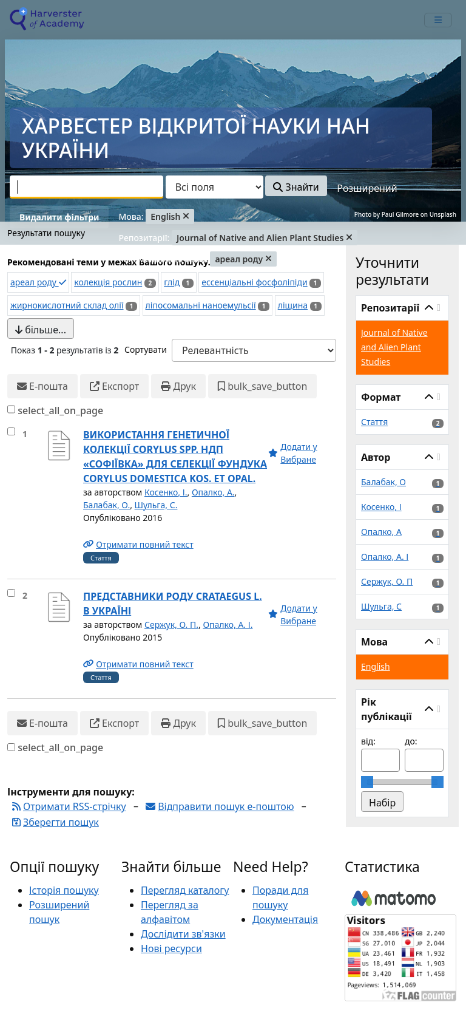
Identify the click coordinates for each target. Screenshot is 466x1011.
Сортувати (145, 349)
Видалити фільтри (59, 217)
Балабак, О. (106, 505)
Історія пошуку (64, 890)
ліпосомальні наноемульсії (201, 305)
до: (411, 741)
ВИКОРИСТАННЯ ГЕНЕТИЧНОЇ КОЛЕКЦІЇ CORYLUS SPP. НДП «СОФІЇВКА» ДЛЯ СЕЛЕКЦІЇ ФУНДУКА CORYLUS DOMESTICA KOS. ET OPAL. (175, 456)
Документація (285, 919)
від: (368, 741)
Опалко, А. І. (227, 624)
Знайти (296, 187)
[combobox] (86, 187)
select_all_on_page (60, 410)
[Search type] (214, 187)
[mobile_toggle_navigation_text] (438, 20)
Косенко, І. (165, 492)
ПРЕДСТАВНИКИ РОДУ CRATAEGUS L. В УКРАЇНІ (172, 604)
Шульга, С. (156, 505)
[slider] (367, 782)
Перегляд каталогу (185, 890)
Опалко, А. (213, 492)
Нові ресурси (171, 948)
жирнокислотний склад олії (67, 305)
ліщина (293, 305)
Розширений (367, 188)
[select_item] (11, 431)
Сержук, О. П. (171, 624)
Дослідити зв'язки (183, 934)
